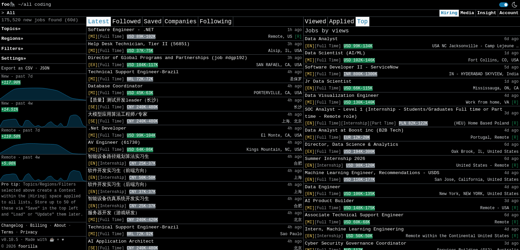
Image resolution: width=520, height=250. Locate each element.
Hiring (449, 13)
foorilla (27, 246)
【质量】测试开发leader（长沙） (124, 100)
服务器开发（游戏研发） (114, 213)
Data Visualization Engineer (342, 95)
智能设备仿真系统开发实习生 (118, 198)
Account (509, 13)
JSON (44, 68)
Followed (126, 21)
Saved (153, 21)
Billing (38, 225)
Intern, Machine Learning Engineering (354, 229)
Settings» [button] (13, 58)
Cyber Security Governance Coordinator (356, 243)
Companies (181, 21)
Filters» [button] (12, 48)
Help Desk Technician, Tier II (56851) (138, 44)
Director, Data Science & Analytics (351, 144)
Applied (341, 21)
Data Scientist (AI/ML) (335, 53)
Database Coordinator (115, 86)
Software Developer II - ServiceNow (351, 67)
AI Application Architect (121, 241)
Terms (7, 232)
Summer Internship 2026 (335, 158)
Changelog (12, 225)
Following (216, 21)
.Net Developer (107, 128)
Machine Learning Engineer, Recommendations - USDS (372, 172)
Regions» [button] (12, 38)
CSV (28, 68)
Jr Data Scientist (328, 81)
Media (467, 13)
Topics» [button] (11, 28)
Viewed (315, 21)
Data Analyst (321, 38)
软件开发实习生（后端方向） (118, 184)
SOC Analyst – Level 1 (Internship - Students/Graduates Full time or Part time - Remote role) (403, 113)
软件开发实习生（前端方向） (118, 170)
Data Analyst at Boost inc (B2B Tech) (354, 130)
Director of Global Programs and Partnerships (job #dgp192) (167, 57)
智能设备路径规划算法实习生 (118, 156)
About (60, 225)
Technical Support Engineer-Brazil (133, 72)
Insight (486, 13)
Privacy (29, 232)
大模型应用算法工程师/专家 (117, 114)
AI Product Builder (329, 200)
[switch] (503, 4)
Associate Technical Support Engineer (354, 215)
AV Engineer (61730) (114, 142)
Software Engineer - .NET (121, 29)
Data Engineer (323, 187)
